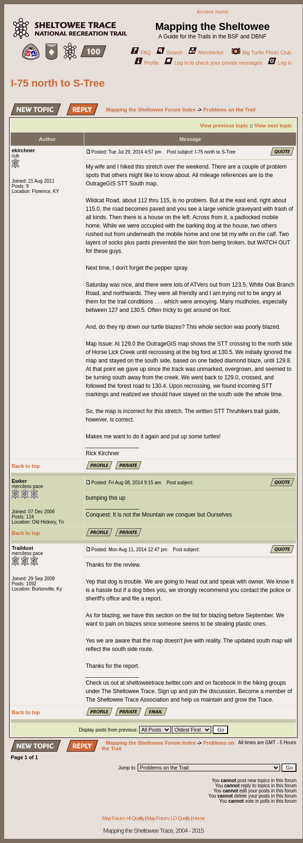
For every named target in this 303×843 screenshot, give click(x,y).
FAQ (141, 52)
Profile (146, 63)
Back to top (26, 466)
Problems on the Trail (229, 109)
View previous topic (224, 125)
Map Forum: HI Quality (123, 818)
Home (199, 818)
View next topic (273, 125)
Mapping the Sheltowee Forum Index (150, 109)
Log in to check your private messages (213, 63)
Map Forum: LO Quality (168, 818)
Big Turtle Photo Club (261, 52)
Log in (280, 63)
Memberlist (205, 52)
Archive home (212, 12)
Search (169, 52)
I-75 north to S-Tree (57, 83)
